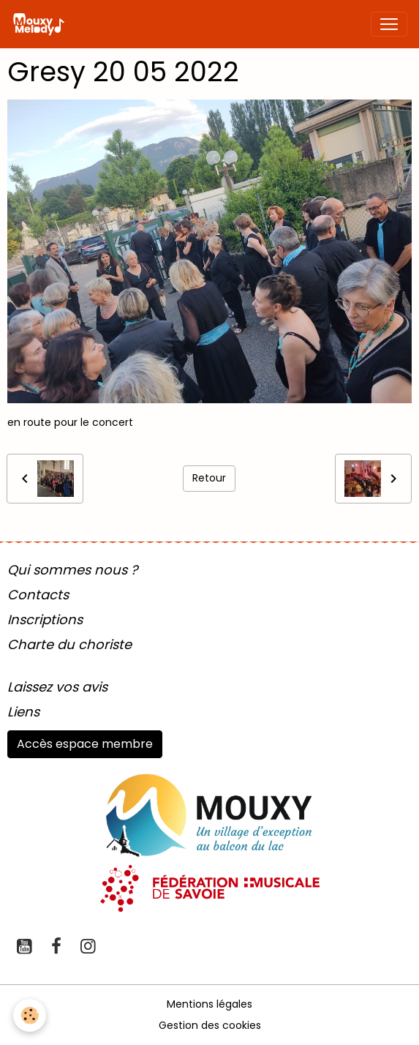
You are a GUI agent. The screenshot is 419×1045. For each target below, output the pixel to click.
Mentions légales (209, 1004)
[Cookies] (29, 1015)
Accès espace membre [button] (85, 743)
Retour (209, 478)
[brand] (41, 24)
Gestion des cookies (210, 1025)
